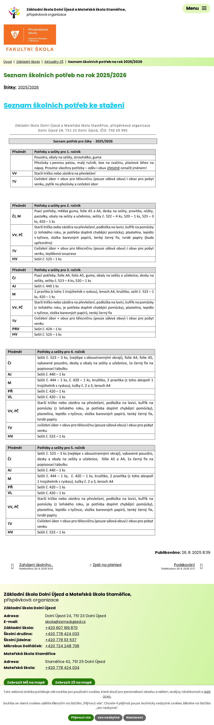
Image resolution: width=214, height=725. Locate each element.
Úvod (7, 61)
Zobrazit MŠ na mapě (26, 682)
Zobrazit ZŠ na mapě (73, 682)
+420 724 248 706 (62, 645)
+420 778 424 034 (62, 667)
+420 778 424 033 (62, 633)
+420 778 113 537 (60, 639)
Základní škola (28, 61)
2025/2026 (28, 87)
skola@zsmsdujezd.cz (65, 621)
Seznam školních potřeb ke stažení (64, 105)
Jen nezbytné (109, 717)
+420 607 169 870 (61, 627)
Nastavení (134, 717)
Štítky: (10, 87)
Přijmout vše (81, 717)
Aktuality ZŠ (53, 61)
